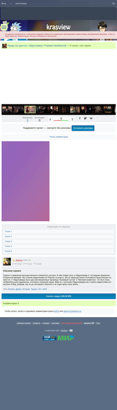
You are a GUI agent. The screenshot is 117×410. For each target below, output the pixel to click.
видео (19, 317)
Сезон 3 (8, 295)
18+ (113, 3)
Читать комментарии (58, 191)
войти (56, 365)
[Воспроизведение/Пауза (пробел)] (4, 155)
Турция (34, 343)
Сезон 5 (8, 305)
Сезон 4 (8, 300)
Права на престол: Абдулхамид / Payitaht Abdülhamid (37, 45)
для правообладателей (71, 377)
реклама (55, 377)
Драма (18, 343)
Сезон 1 (8, 285)
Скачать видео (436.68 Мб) (58, 350)
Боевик (11, 343)
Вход (4, 3)
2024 (45, 343)
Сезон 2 (8, 290)
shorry (17, 314)
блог (98, 377)
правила (36, 377)
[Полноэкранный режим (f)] (113, 155)
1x (93, 155)
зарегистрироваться (72, 365)
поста (30, 317)
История (26, 343)
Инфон (64, 384)
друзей (38, 317)
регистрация (21, 3)
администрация (24, 377)
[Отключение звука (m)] (98, 155)
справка (45, 377)
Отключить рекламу (83, 182)
